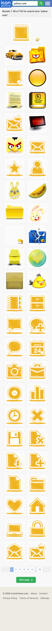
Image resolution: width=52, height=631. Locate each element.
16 (39, 569)
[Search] (41, 3)
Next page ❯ (26, 580)
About (34, 593)
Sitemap (44, 598)
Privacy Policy (10, 598)
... (35, 569)
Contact (43, 593)
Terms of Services (29, 598)
